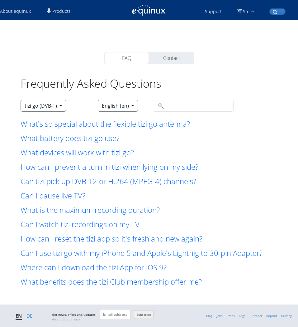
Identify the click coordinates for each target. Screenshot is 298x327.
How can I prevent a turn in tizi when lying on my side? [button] (109, 167)
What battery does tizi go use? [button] (70, 138)
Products (58, 11)
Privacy (286, 316)
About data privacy (66, 319)
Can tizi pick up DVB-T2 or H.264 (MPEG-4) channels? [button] (108, 181)
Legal (243, 316)
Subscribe (144, 314)
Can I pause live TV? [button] (53, 195)
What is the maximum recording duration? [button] (90, 210)
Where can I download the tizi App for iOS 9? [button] (94, 267)
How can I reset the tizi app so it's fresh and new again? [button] (111, 238)
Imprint (271, 316)
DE (29, 316)
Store (248, 11)
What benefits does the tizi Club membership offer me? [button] (111, 281)
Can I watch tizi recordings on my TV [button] (80, 224)
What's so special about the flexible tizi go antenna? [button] (105, 124)
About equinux (15, 11)
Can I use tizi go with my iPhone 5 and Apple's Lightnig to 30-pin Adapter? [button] (142, 253)
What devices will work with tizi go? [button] (77, 152)
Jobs (219, 316)
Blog (209, 316)
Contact (171, 58)
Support (213, 11)
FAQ (126, 58)
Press (231, 316)
